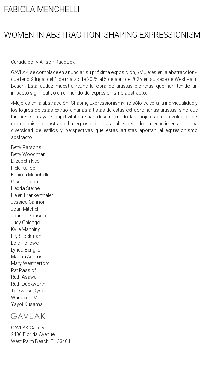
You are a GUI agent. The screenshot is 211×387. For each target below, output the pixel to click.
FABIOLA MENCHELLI (42, 9)
